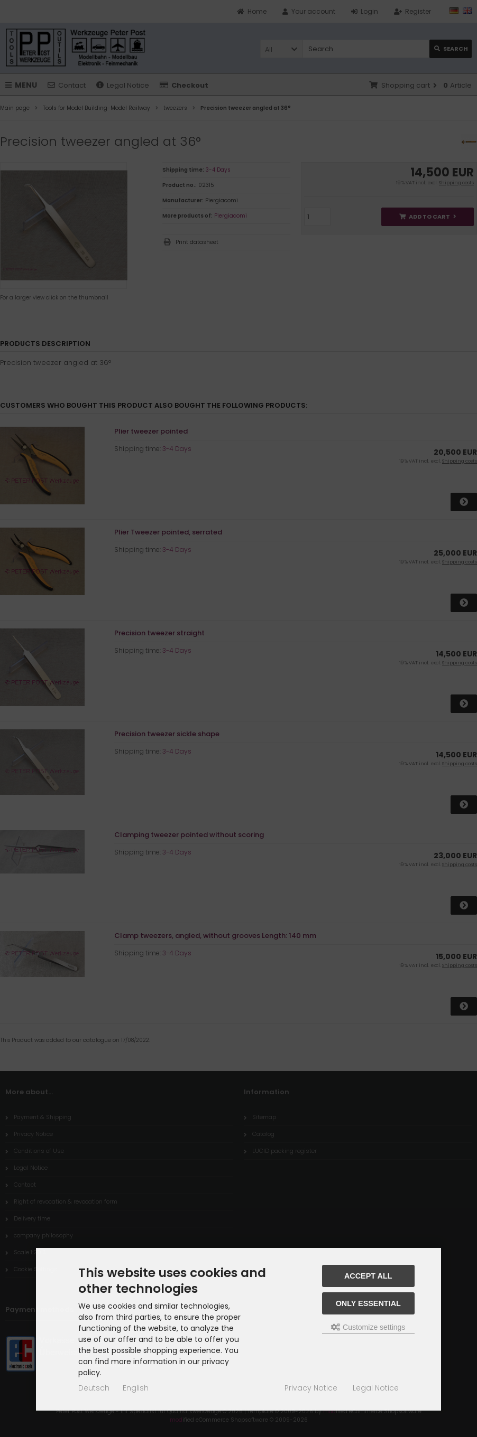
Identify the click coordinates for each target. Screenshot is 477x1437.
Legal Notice (376, 1388)
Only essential (368, 1303)
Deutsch (93, 1388)
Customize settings (368, 1327)
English (136, 1388)
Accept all (368, 1276)
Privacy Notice (311, 1388)
